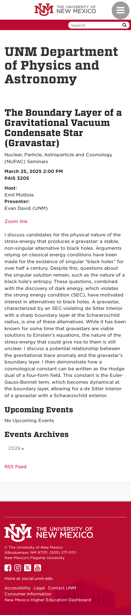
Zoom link (16, 221)
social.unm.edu (37, 578)
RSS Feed (15, 466)
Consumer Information (27, 593)
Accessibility (17, 588)
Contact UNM (62, 588)
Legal (39, 588)
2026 (14, 448)
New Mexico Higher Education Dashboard (47, 599)
